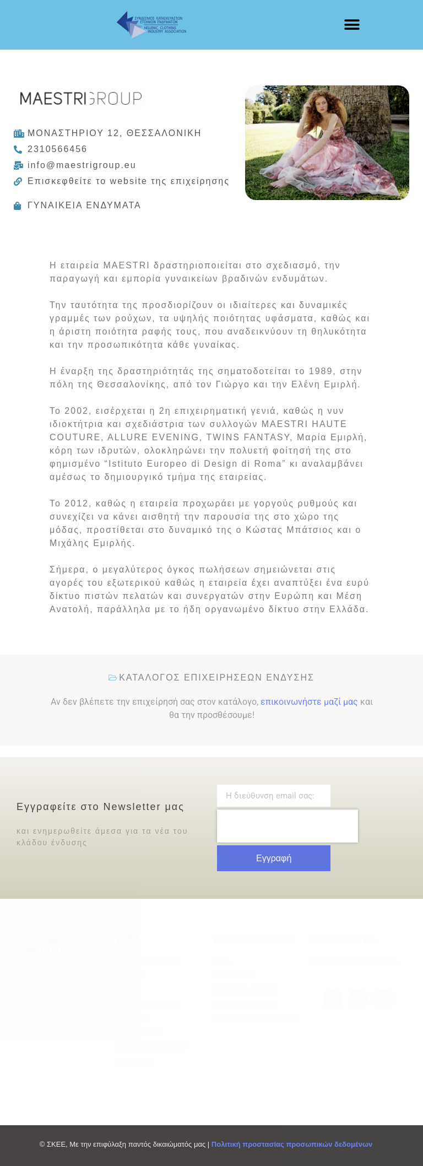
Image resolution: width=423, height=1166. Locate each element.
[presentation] (287, 826)
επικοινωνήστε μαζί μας (309, 702)
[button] (351, 25)
